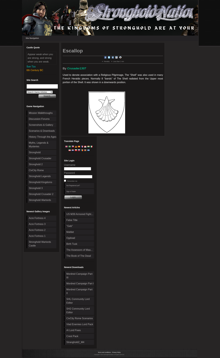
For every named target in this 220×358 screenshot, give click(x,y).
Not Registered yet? (73, 185)
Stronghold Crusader (40, 158)
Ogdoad (70, 238)
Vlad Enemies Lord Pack (79, 324)
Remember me (72, 181)
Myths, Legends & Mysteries (38, 144)
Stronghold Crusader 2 (41, 194)
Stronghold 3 (36, 188)
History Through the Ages (42, 137)
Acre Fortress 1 (37, 236)
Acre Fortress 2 (37, 230)
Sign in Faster (71, 191)
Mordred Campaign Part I (80, 283)
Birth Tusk (71, 244)
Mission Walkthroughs (41, 113)
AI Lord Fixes (73, 330)
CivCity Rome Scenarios (79, 318)
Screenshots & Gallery (41, 125)
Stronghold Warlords (40, 200)
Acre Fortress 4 (37, 218)
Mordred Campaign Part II (79, 291)
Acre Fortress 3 (37, 224)
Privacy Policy (116, 352)
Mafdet (70, 232)
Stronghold (35, 152)
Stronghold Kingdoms (40, 182)
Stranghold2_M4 (75, 342)
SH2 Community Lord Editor (78, 310)
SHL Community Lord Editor (78, 301)
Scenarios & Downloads (42, 131)
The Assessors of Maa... (79, 250)
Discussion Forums (39, 119)
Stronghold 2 (36, 164)
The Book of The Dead (78, 256)
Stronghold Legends (40, 176)
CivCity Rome (36, 170)
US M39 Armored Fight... (79, 214)
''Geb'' (69, 226)
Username (69, 165)
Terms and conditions (104, 352)
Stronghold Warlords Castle (40, 244)
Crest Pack (72, 336)
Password (69, 173)
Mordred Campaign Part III (79, 276)
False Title (71, 220)
